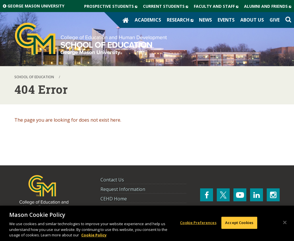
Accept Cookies (239, 222)
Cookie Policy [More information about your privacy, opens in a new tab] (94, 235)
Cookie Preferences (198, 222)
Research (181, 20)
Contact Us (112, 180)
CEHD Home (113, 199)
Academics (148, 20)
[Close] (284, 222)
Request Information (122, 189)
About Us (252, 20)
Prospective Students (112, 6)
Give (275, 20)
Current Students (167, 6)
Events (226, 20)
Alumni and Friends (269, 6)
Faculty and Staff (217, 6)
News (205, 20)
